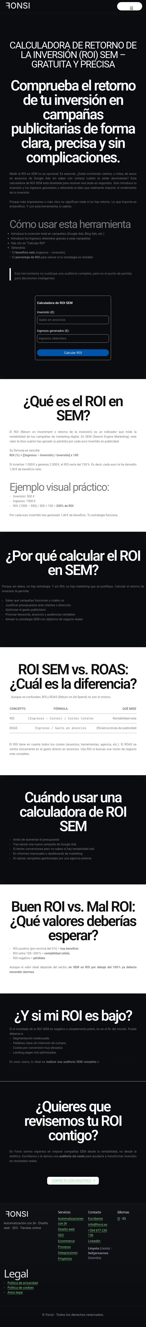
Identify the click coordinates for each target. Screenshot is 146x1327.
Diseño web (66, 1229)
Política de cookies (21, 1287)
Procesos (64, 1247)
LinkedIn (94, 1241)
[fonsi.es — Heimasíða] (17, 1217)
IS (118, 1218)
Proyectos (65, 1258)
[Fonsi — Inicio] (18, 6)
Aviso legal (15, 1292)
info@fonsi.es (97, 1224)
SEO (61, 1235)
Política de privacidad (23, 1283)
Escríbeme (95, 1218)
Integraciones (68, 1253)
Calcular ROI (73, 353)
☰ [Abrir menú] (131, 8)
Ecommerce (66, 1241)
